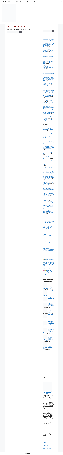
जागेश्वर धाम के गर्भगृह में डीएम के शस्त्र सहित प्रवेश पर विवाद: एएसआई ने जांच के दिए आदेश (48, 83)
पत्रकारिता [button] (21, 1)
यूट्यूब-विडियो (39, 1)
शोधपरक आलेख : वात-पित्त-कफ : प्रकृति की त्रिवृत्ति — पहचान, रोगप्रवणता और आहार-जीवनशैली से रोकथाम (48, 257)
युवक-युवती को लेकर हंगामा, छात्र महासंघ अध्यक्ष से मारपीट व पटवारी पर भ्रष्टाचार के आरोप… (48, 74)
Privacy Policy (45, 443)
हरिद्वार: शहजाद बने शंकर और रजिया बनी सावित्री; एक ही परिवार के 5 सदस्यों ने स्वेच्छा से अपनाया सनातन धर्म (48, 57)
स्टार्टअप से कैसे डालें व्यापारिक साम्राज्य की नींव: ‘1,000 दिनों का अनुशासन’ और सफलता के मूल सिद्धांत (48, 182)
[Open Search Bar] (61, 1)
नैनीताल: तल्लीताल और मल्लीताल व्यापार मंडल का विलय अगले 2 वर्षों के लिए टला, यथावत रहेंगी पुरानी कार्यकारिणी (48, 172)
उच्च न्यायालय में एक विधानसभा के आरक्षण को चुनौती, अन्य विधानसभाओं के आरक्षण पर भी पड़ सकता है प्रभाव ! (48, 211)
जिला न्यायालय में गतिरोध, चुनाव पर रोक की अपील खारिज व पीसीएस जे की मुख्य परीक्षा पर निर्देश (48, 117)
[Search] (20, 32)
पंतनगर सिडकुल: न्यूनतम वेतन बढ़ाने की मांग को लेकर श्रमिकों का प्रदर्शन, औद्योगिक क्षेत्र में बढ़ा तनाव (48, 157)
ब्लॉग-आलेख (16, 1)
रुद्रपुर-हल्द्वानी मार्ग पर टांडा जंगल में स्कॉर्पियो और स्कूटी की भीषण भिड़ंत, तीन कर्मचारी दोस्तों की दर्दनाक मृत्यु (48, 147)
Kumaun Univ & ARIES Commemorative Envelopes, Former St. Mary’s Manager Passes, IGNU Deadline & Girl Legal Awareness (48, 238)
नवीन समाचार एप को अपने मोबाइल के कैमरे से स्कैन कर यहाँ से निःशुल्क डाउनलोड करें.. (47, 392)
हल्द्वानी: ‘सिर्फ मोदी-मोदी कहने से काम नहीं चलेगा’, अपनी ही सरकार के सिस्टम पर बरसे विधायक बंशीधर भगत (48, 177)
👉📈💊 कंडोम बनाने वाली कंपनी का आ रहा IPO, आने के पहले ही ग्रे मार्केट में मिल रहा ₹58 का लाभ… (48, 268)
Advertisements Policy (47, 448)
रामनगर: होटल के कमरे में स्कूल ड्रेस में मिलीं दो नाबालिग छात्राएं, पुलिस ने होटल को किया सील (48, 293)
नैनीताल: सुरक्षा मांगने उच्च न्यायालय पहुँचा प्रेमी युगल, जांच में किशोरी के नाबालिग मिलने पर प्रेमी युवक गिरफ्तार (48, 167)
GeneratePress (36, 453)
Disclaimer (45, 446)
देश (1, 1)
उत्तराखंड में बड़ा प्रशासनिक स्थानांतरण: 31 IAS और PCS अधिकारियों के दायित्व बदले (48, 330)
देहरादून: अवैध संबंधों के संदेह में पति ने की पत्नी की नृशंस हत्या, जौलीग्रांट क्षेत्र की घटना (48, 203)
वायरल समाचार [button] (11, 1)
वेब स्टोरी (34, 1)
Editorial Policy (45, 445)
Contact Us (45, 440)
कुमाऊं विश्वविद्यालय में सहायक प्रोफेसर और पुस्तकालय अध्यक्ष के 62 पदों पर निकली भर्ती (48, 104)
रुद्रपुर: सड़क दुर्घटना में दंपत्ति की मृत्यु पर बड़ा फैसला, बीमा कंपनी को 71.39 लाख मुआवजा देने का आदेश (48, 194)
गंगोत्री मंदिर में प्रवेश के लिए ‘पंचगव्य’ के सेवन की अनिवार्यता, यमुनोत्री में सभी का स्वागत (48, 40)
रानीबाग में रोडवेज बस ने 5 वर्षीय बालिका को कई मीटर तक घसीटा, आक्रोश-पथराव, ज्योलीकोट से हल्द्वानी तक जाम (48, 138)
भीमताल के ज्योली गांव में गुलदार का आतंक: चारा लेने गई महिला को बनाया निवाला (48, 62)
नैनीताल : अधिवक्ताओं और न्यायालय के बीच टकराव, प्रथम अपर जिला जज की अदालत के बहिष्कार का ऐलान (48, 152)
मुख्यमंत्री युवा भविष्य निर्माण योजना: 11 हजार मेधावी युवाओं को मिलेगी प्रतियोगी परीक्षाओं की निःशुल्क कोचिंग (48, 87)
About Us (44, 442)
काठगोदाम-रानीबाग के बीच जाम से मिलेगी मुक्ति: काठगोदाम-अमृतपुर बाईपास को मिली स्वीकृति (47, 133)
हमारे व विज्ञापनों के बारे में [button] (29, 1)
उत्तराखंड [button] (5, 1)
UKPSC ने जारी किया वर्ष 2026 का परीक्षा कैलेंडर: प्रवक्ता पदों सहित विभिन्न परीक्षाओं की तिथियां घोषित (48, 189)
